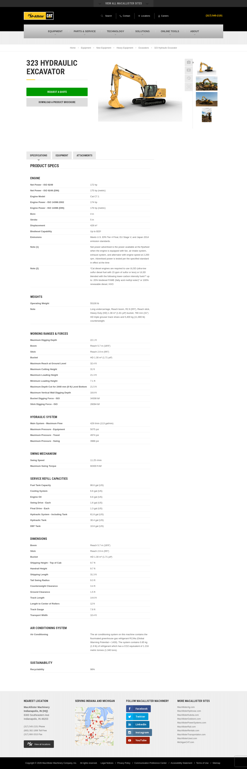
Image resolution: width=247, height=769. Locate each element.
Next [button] (211, 126)
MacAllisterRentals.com (188, 730)
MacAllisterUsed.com (187, 738)
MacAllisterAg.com (186, 707)
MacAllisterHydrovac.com (189, 711)
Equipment (86, 48)
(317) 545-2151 (214, 15)
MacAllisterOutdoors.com (189, 719)
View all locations (38, 744)
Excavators (144, 48)
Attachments (84, 155)
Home (73, 48)
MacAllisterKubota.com (188, 715)
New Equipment (103, 48)
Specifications (38, 155)
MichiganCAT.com (185, 742)
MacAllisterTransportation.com (191, 734)
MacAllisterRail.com (186, 727)
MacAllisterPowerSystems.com (191, 722)
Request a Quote (57, 91)
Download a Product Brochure (57, 102)
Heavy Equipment (125, 48)
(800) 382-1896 (31, 730)
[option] (207, 68)
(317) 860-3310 (31, 734)
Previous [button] (206, 57)
